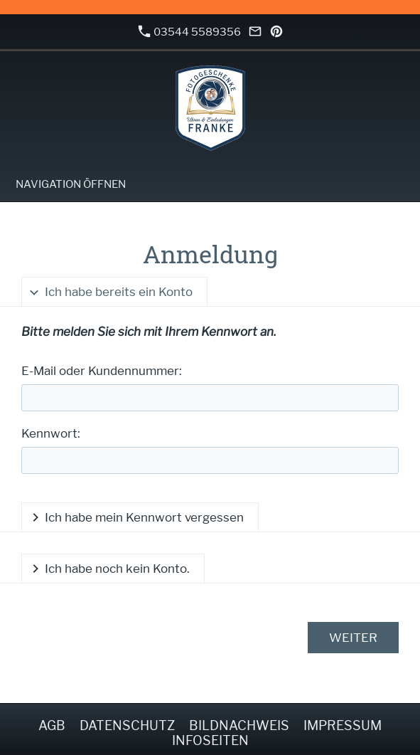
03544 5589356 (190, 31)
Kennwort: (50, 433)
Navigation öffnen (71, 184)
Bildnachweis (239, 725)
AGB (51, 725)
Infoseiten (210, 740)
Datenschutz (127, 725)
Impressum (342, 725)
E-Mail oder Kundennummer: (101, 371)
